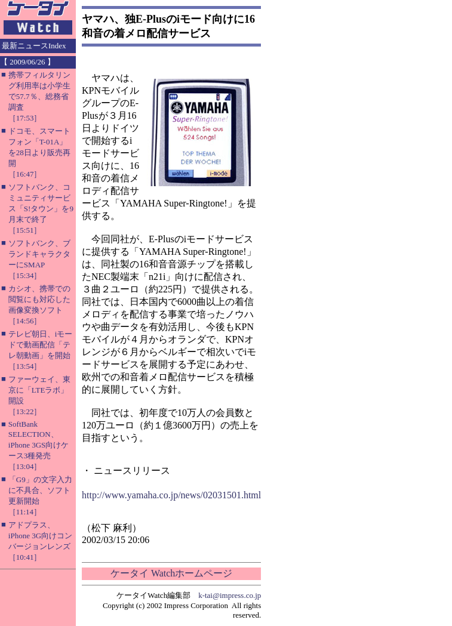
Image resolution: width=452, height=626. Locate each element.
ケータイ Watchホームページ (171, 573)
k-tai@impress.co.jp (229, 595)
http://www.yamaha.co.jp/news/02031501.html (171, 495)
